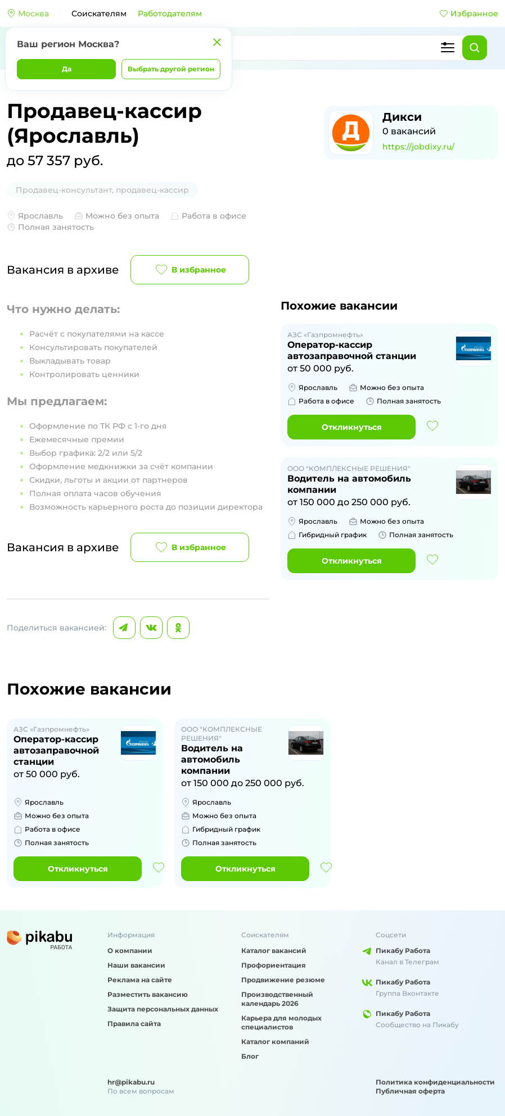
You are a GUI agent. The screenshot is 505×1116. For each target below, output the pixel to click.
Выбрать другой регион (171, 69)
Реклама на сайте (139, 980)
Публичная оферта (410, 1091)
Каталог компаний (275, 1041)
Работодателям (170, 13)
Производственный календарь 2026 (277, 999)
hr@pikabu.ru (131, 1082)
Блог (250, 1056)
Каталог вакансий (273, 950)
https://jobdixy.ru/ (418, 147)
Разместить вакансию (147, 994)
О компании (129, 950)
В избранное (190, 270)
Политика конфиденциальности (435, 1082)
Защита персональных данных (162, 1009)
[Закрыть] (217, 42)
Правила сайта (134, 1023)
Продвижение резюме (283, 980)
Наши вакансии (136, 965)
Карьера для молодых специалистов (281, 1022)
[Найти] (474, 47)
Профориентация (273, 965)
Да (66, 69)
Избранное (468, 13)
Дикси (402, 117)
